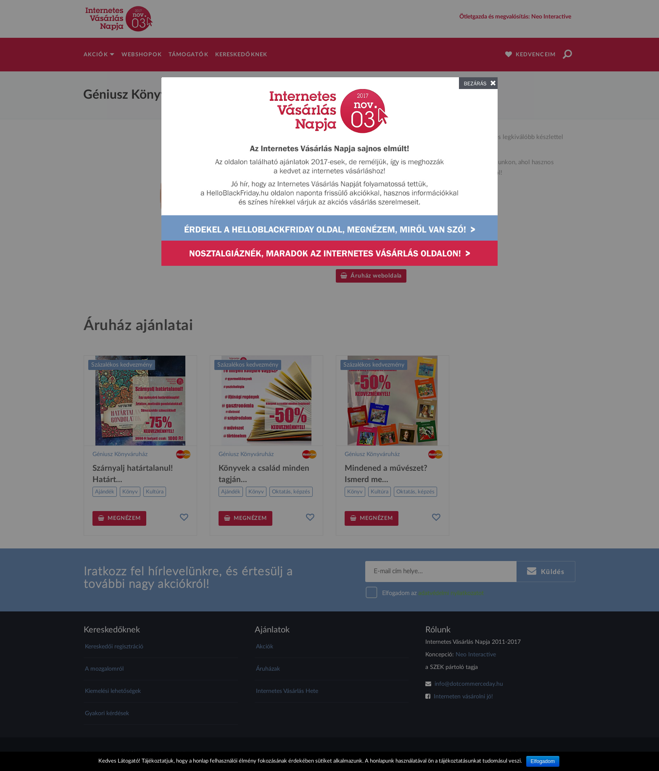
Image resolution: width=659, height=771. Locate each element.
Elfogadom (543, 761)
